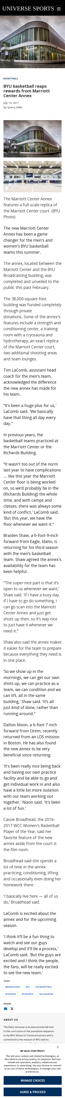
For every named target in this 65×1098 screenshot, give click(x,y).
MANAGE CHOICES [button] (33, 1080)
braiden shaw (12, 987)
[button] (58, 1047)
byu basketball (44, 987)
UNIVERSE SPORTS (28, 8)
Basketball (10, 78)
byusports (27, 994)
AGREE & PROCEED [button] (32, 1092)
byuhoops (10, 994)
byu (28, 987)
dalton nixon (46, 994)
